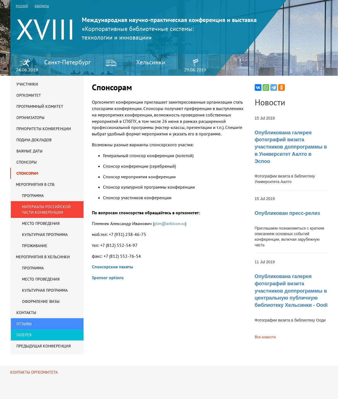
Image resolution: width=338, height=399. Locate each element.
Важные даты (29, 151)
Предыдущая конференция (43, 346)
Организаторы (30, 117)
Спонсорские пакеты (112, 266)
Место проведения (41, 223)
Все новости (265, 336)
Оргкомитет (28, 95)
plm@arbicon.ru (170, 223)
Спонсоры (26, 162)
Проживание (34, 245)
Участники (27, 84)
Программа (33, 195)
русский (22, 6)
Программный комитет (39, 106)
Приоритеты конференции (43, 128)
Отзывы (24, 323)
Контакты (26, 312)
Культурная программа (45, 234)
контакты (42, 6)
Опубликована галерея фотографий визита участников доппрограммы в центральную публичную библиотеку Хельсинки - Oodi (291, 291)
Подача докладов (34, 139)
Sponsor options (108, 277)
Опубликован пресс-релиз (287, 213)
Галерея (23, 334)
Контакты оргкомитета (34, 372)
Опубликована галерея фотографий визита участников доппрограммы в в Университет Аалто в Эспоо (291, 147)
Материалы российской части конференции (46, 209)
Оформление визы (41, 301)
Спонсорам (27, 173)
